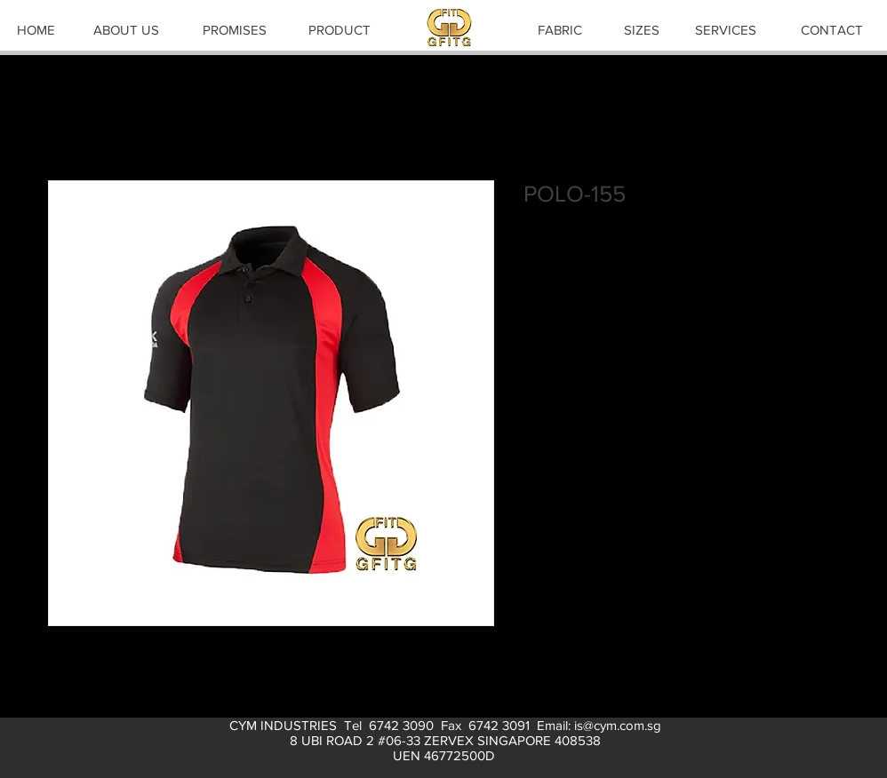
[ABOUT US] (126, 29)
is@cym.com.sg (617, 725)
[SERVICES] (725, 29)
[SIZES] (642, 29)
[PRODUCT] (339, 29)
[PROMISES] (235, 29)
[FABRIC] (560, 29)
